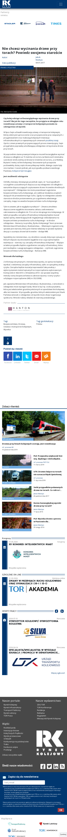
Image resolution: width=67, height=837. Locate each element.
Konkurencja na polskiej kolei (16, 741)
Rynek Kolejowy (10, 704)
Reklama (41, 713)
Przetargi (7, 749)
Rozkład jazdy (10, 727)
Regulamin (41, 715)
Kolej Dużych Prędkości (13, 733)
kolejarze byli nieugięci (21, 171)
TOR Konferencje (44, 707)
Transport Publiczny (12, 710)
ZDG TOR (41, 704)
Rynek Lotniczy (10, 713)
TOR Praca (8, 715)
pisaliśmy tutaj (52, 140)
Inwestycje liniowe (11, 730)
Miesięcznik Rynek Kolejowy (49, 718)
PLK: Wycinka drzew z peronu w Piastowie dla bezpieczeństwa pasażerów (47, 521)
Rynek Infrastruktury (12, 707)
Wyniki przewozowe (12, 736)
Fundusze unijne (11, 747)
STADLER (7, 738)
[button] (56, 615)
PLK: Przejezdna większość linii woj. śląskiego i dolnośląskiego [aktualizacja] (48, 459)
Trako (6, 744)
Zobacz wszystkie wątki (12, 755)
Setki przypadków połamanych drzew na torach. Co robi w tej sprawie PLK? (48, 490)
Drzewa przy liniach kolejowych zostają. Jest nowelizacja (29, 443)
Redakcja (41, 710)
